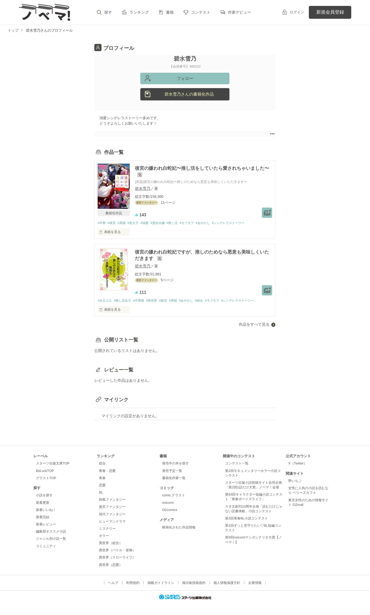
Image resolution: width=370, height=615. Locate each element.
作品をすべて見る (254, 325)
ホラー (104, 536)
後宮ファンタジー (112, 507)
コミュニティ (46, 546)
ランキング (139, 12)
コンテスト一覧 (236, 464)
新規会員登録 (330, 12)
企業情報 (255, 583)
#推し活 (180, 223)
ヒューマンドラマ (112, 522)
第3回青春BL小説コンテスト (246, 519)
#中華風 (143, 301)
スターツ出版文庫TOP (52, 464)
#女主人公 (105, 301)
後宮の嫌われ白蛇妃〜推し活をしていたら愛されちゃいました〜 (202, 168)
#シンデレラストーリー (242, 223)
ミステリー (107, 529)
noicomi (168, 503)
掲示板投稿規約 (194, 583)
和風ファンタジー (112, 500)
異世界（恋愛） (110, 565)
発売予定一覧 (172, 471)
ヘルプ (113, 583)
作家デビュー (239, 12)
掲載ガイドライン (160, 583)
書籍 (170, 12)
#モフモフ (196, 223)
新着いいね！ (46, 510)
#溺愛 (149, 223)
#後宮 (113, 223)
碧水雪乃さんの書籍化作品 (189, 94)
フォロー (185, 78)
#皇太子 (137, 223)
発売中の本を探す (175, 464)
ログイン (297, 12)
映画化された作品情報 (179, 528)
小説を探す (44, 496)
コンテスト (200, 12)
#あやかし (214, 223)
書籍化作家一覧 (174, 478)
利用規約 (133, 583)
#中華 (102, 223)
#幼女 (210, 301)
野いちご (295, 481)
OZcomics (169, 510)
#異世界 (157, 301)
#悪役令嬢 (164, 223)
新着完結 (42, 518)
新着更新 (42, 503)
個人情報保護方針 (227, 583)
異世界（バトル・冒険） (117, 551)
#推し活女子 (125, 301)
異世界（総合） (110, 544)
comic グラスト (173, 496)
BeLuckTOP (45, 471)
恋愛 (102, 486)
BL (101, 493)
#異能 (124, 223)
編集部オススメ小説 (51, 532)
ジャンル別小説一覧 (51, 539)
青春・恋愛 (107, 471)
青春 (102, 478)
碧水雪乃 (142, 188)
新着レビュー (46, 525)
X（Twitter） (297, 464)
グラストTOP (46, 478)
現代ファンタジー (112, 515)
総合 (102, 464)
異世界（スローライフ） (117, 558)
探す (108, 12)
